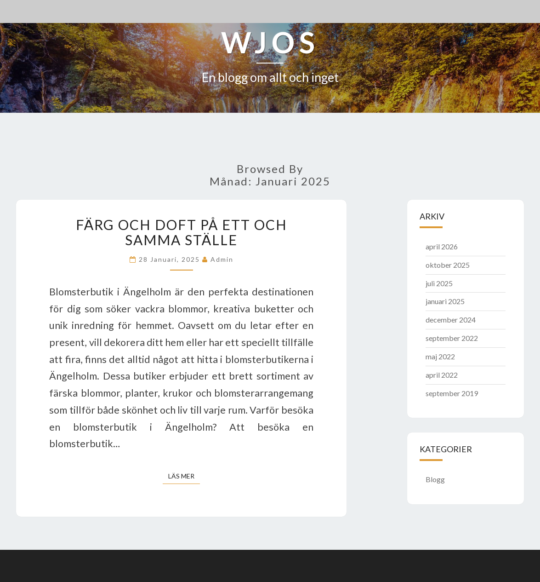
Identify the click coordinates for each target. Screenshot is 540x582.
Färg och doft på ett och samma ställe (181, 232)
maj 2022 (440, 356)
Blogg (435, 479)
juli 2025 (439, 283)
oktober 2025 (448, 264)
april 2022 (442, 374)
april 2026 (442, 246)
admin (221, 259)
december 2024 (451, 319)
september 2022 (452, 338)
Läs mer (184, 475)
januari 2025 (445, 301)
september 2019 (452, 393)
